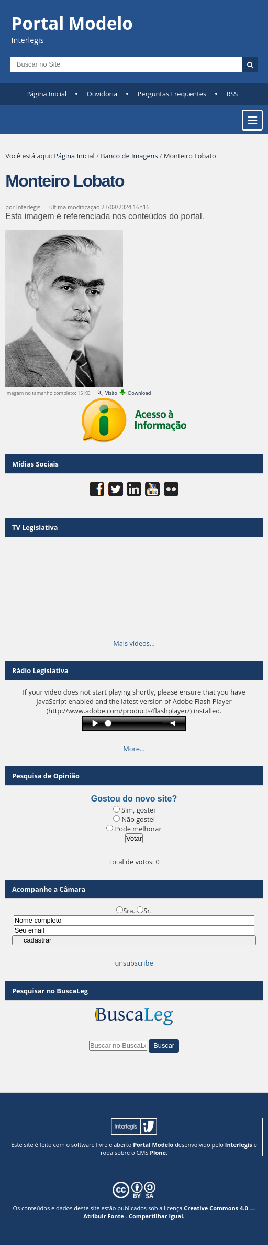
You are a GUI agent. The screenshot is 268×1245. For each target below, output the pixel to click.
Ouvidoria (102, 94)
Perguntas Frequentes (172, 94)
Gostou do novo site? (134, 798)
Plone (158, 1152)
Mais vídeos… (134, 643)
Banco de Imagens (129, 155)
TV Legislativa (35, 527)
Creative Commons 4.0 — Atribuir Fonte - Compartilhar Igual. (169, 1212)
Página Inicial (46, 94)
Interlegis (238, 1145)
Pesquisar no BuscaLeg (50, 990)
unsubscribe (134, 963)
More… (134, 748)
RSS (232, 94)
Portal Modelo (153, 1145)
